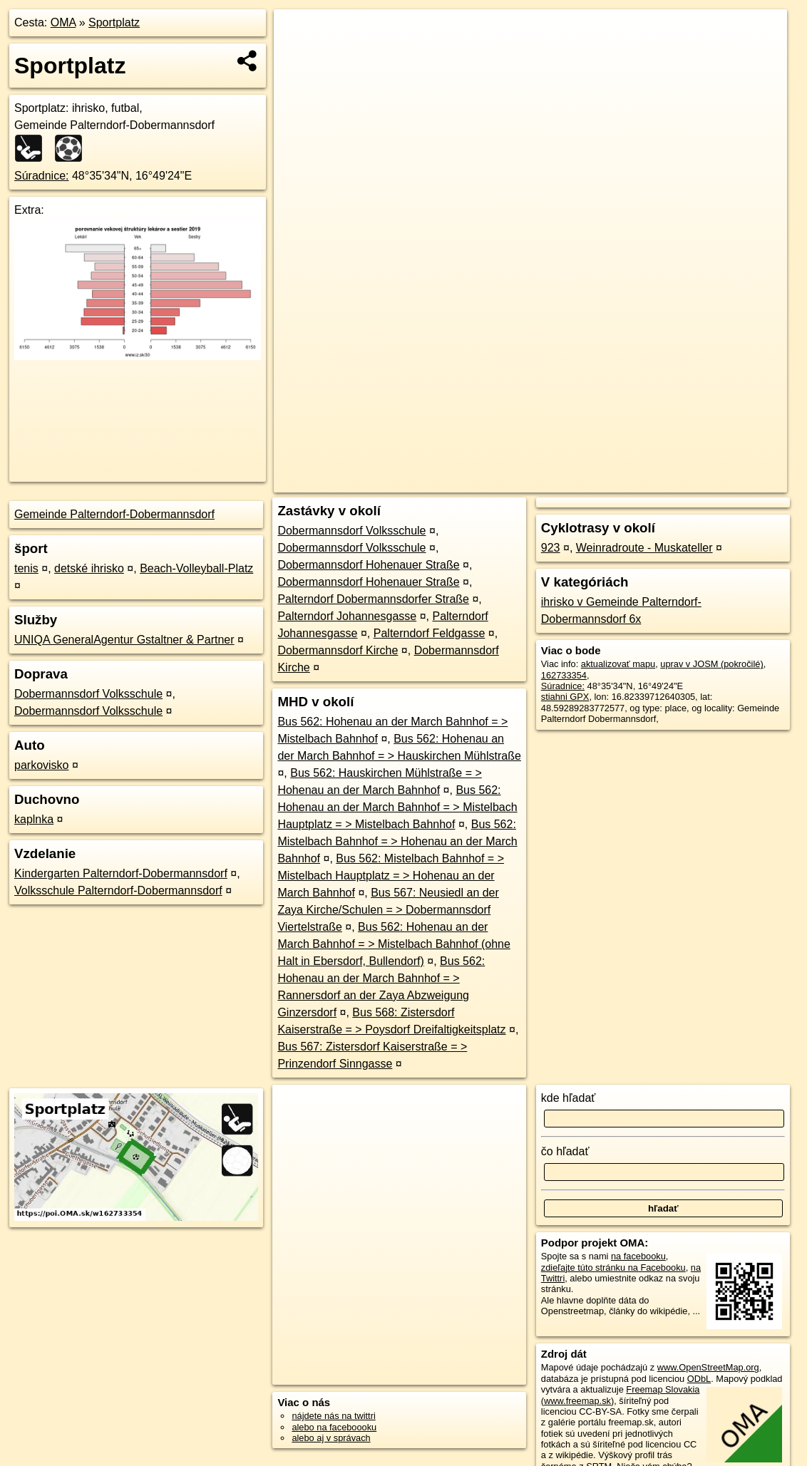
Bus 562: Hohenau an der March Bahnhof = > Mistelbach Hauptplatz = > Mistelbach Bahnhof (397, 807)
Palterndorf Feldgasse (429, 633)
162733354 (564, 675)
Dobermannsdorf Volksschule (88, 694)
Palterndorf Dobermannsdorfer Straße (373, 599)
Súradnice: (41, 176)
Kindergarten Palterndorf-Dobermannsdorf (120, 873)
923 (550, 548)
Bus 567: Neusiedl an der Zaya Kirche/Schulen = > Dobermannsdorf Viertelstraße (387, 910)
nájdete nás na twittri (333, 1415)
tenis (26, 568)
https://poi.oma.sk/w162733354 (724, 482)
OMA (63, 22)
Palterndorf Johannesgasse (346, 616)
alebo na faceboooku (334, 1427)
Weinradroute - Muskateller (644, 548)
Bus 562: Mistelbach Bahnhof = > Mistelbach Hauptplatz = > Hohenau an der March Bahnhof (390, 875)
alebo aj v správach (331, 1438)
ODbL (699, 1378)
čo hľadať (565, 1151)
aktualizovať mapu (618, 664)
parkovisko (41, 765)
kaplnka (33, 819)
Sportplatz (114, 22)
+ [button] (298, 33)
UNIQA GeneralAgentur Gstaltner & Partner (124, 640)
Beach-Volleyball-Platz (196, 568)
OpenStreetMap (544, 482)
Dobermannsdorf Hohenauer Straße (368, 565)
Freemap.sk (618, 482)
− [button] (298, 55)
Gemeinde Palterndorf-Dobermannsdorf (114, 514)
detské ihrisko (89, 568)
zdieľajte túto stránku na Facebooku (613, 1267)
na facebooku (638, 1256)
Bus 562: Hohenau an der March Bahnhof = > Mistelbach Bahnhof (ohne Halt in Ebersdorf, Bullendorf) (393, 944)
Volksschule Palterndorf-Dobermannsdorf (118, 890)
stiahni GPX (565, 696)
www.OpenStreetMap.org (708, 1367)
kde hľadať (568, 1098)
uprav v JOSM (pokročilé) (711, 664)
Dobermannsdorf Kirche (337, 650)
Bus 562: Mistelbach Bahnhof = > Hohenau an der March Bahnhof (397, 841)
